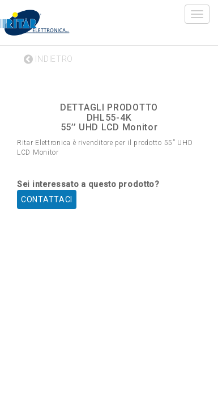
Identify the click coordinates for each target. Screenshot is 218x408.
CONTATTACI (46, 199)
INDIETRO (48, 58)
